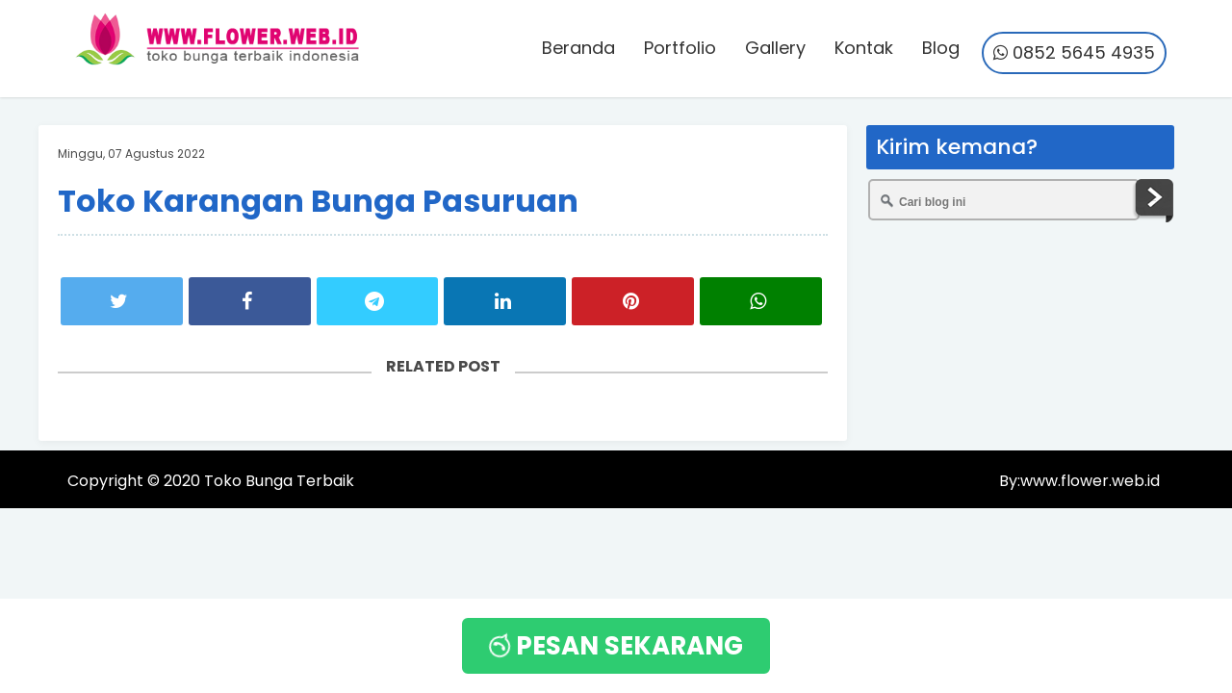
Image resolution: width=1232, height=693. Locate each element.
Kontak (863, 48)
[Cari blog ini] (1004, 199)
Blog (941, 48)
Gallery (775, 48)
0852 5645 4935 (1074, 52)
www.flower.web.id (1090, 481)
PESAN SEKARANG (613, 646)
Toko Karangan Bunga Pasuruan (318, 200)
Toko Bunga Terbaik (279, 481)
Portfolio (680, 48)
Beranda (578, 48)
